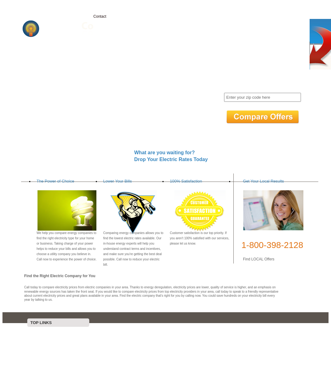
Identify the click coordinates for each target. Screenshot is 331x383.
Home (48, 16)
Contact (99, 16)
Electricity (73, 16)
